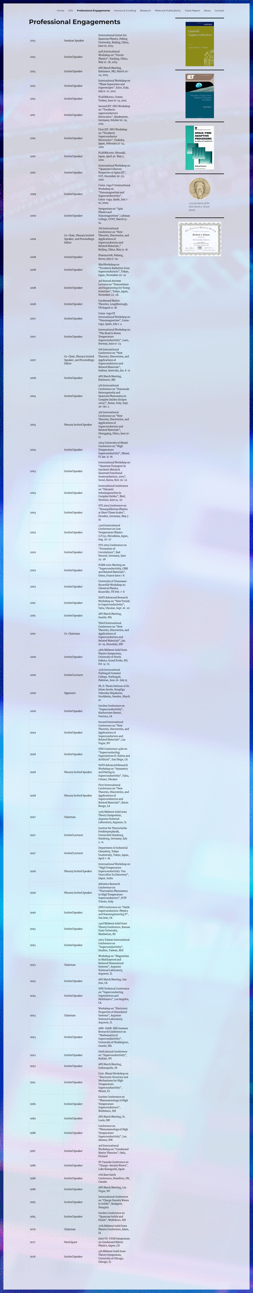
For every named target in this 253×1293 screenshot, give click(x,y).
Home (60, 10)
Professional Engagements (93, 10)
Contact (219, 10)
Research (145, 10)
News (207, 10)
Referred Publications (168, 10)
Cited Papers (192, 10)
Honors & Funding (125, 10)
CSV (70, 10)
